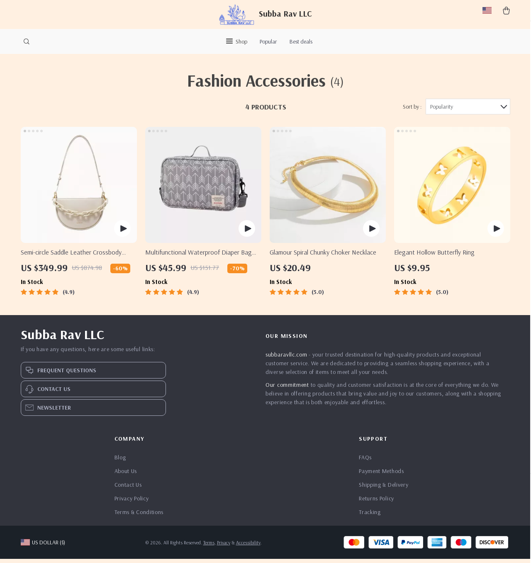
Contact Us (128, 489)
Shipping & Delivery (383, 489)
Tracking (370, 516)
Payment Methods (381, 475)
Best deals (301, 41)
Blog (120, 461)
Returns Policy (376, 502)
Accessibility (248, 547)
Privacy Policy (131, 502)
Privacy (223, 547)
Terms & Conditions (139, 516)
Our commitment (287, 389)
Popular (268, 41)
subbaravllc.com (286, 358)
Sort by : (412, 110)
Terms (208, 547)
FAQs (365, 461)
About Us (125, 475)
